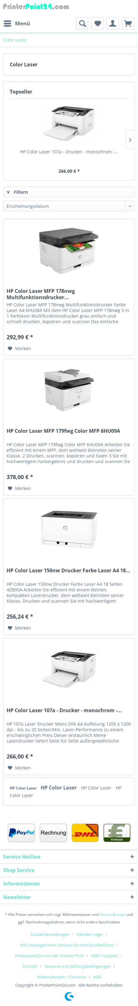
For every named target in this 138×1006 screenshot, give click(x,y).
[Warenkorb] (128, 23)
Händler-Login (89, 934)
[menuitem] (16, 23)
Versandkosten (112, 914)
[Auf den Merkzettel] (19, 348)
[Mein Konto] (112, 23)
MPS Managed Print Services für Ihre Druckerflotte (67, 945)
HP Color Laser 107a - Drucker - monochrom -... (69, 152)
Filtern (17, 192)
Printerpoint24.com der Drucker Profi (49, 955)
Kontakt (30, 966)
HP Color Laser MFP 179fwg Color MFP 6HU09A (63, 431)
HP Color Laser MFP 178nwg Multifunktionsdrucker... (41, 294)
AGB (97, 977)
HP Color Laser (24, 788)
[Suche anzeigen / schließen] (82, 23)
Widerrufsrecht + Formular (61, 977)
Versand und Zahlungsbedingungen (77, 966)
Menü (17, 22)
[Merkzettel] (97, 23)
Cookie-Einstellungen (49, 934)
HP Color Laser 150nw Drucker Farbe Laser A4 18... (68, 570)
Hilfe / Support (104, 955)
